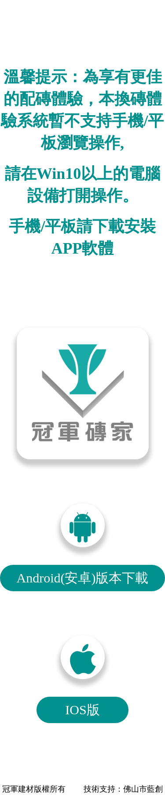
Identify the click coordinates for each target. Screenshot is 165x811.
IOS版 (82, 709)
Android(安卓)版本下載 (83, 578)
